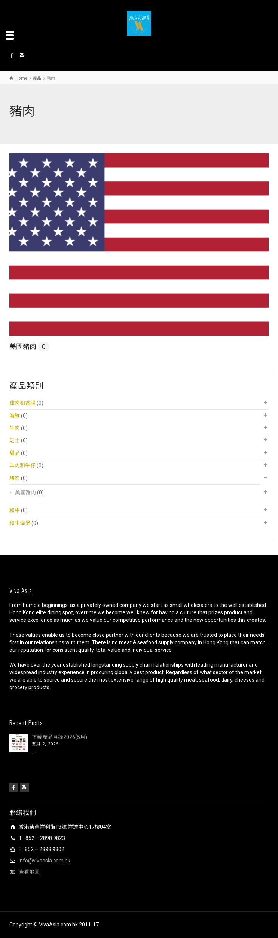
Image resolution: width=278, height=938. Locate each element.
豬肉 (14, 478)
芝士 (14, 440)
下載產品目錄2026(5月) (59, 737)
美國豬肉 (29, 347)
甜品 (14, 453)
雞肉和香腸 (22, 403)
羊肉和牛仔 (22, 465)
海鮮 (14, 416)
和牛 (14, 510)
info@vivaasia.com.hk (44, 861)
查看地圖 (29, 872)
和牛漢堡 (19, 523)
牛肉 (14, 428)
